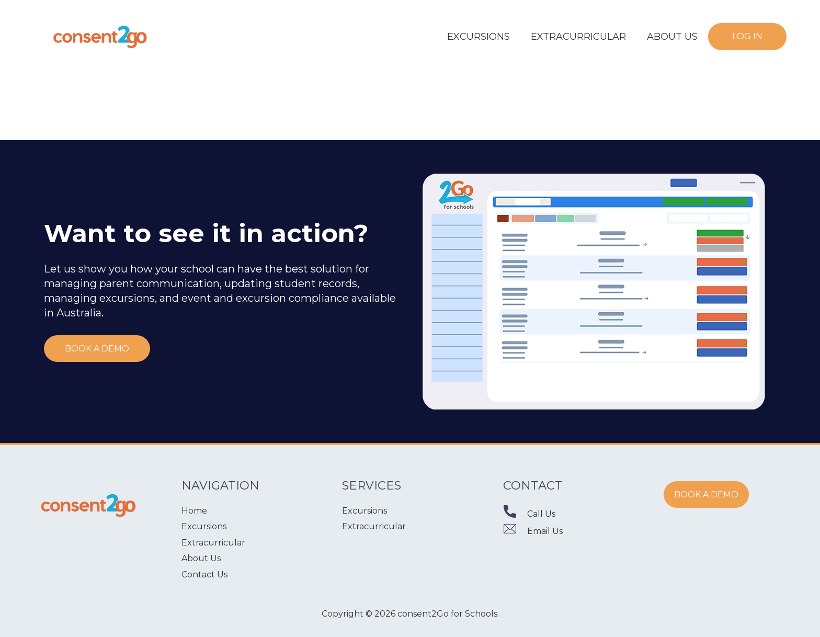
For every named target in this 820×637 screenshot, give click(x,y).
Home (194, 511)
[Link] (100, 36)
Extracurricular (213, 543)
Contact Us (204, 574)
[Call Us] (515, 513)
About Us (201, 558)
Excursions (203, 526)
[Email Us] (515, 531)
